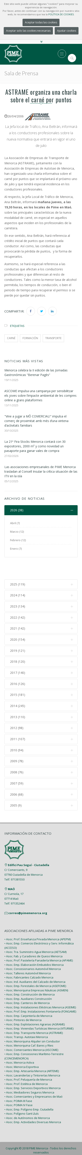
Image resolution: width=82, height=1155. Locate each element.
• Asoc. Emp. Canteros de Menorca (27, 983)
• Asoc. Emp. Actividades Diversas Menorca (32, 1103)
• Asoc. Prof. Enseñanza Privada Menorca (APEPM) (37, 920)
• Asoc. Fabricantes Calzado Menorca (28, 958)
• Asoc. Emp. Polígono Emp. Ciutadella (28, 1090)
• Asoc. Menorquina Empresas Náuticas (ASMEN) (36, 971)
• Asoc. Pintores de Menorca (23, 1000)
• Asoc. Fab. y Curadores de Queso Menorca (33, 937)
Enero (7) (16, 549)
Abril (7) (15, 523)
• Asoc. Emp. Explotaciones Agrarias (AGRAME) (34, 1005)
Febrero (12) (18, 540)
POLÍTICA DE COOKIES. (61, 14)
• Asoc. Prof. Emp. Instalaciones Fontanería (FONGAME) (40, 992)
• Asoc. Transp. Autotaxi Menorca (26, 1017)
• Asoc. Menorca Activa (19, 1043)
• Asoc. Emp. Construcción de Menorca (29, 975)
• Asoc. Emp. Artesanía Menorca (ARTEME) (31, 1052)
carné (11, 338)
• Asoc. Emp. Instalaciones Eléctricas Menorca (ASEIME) (40, 988)
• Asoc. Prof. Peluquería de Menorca (28, 1060)
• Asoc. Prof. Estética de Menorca (26, 1064)
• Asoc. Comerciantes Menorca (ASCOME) (31, 1030)
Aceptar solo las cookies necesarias (28, 31)
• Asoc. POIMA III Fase (18, 1081)
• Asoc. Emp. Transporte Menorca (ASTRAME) (33, 1013)
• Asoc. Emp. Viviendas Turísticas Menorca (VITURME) (38, 1009)
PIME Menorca (38, 1129)
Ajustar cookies (66, 31)
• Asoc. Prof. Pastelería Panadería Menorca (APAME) (38, 941)
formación (30, 338)
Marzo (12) (17, 532)
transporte (53, 338)
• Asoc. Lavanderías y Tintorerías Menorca (32, 1056)
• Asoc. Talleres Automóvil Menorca (27, 954)
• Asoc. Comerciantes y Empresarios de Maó (33, 1077)
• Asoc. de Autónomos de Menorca (27, 1098)
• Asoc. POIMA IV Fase (18, 1086)
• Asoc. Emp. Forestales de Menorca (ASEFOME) (35, 966)
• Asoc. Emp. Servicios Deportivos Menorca (32, 1069)
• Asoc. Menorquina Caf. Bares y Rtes (28, 1026)
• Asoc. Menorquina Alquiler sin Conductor (32, 1022)
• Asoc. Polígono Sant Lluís (21, 1094)
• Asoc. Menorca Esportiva (21, 1047)
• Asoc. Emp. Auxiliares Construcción (28, 979)
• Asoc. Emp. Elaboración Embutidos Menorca (34, 945)
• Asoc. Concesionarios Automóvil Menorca (32, 949)
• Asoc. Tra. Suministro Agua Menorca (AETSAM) (35, 932)
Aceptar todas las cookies (41, 22)
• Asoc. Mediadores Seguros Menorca (29, 1073)
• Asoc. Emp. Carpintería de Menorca (28, 996)
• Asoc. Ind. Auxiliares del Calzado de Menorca (34, 962)
